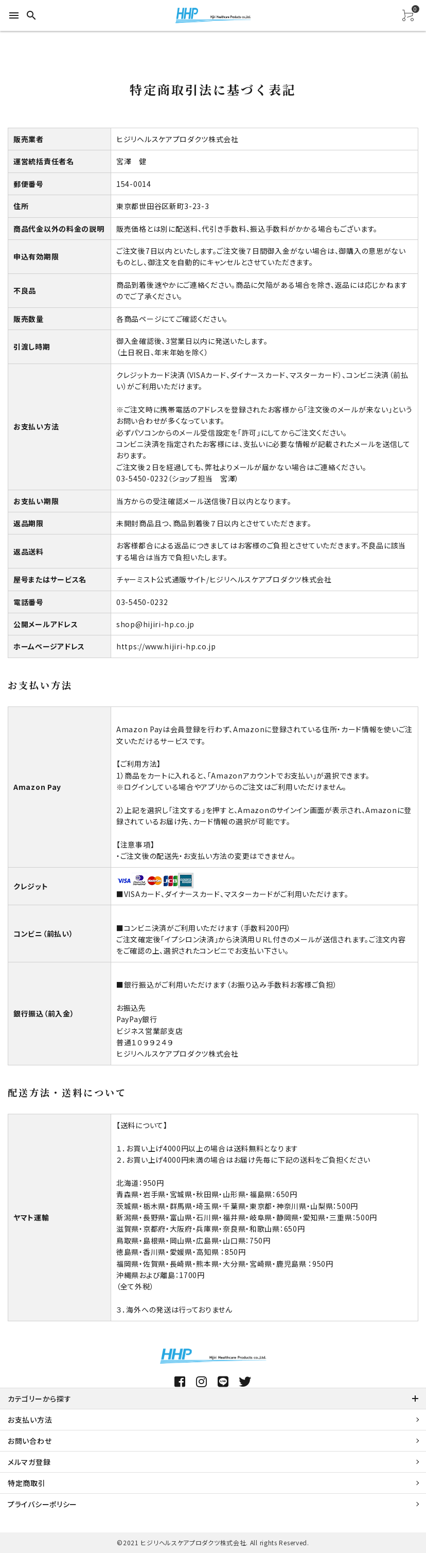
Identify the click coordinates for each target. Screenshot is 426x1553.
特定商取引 (27, 1483)
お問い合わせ (29, 1441)
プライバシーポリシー (42, 1504)
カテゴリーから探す (39, 1398)
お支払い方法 (30, 1419)
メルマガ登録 (29, 1462)
